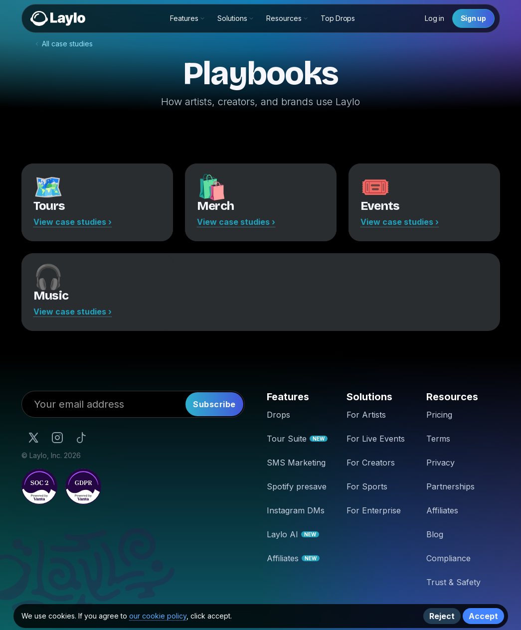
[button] (187, 18)
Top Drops (337, 18)
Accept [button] (483, 616)
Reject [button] (442, 616)
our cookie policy (157, 616)
